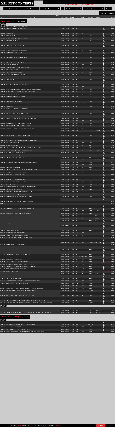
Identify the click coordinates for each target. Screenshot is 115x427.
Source (90, 17)
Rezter (42, 425)
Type (77, 17)
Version (97, 17)
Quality (72, 17)
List (45, 2)
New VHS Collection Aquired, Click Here (57, 334)
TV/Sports (89, 2)
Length (67, 17)
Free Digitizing (100, 2)
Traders (81, 2)
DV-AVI (51, 2)
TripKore (56, 425)
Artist (57, 15)
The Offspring (8, 21)
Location (33, 17)
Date (2, 17)
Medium (83, 17)
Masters (59, 2)
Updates (67, 2)
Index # (113, 17)
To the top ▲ (100, 425)
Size (62, 17)
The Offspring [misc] (10, 317)
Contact (111, 2)
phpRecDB (19, 425)
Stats (74, 2)
